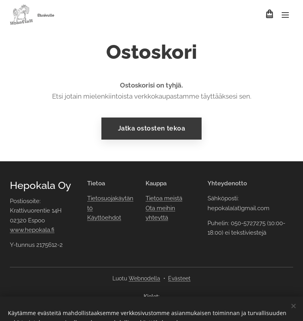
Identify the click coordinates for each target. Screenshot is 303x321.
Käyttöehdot (104, 217)
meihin (166, 207)
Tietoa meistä (164, 198)
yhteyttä (157, 217)
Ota (151, 207)
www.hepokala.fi (32, 229)
